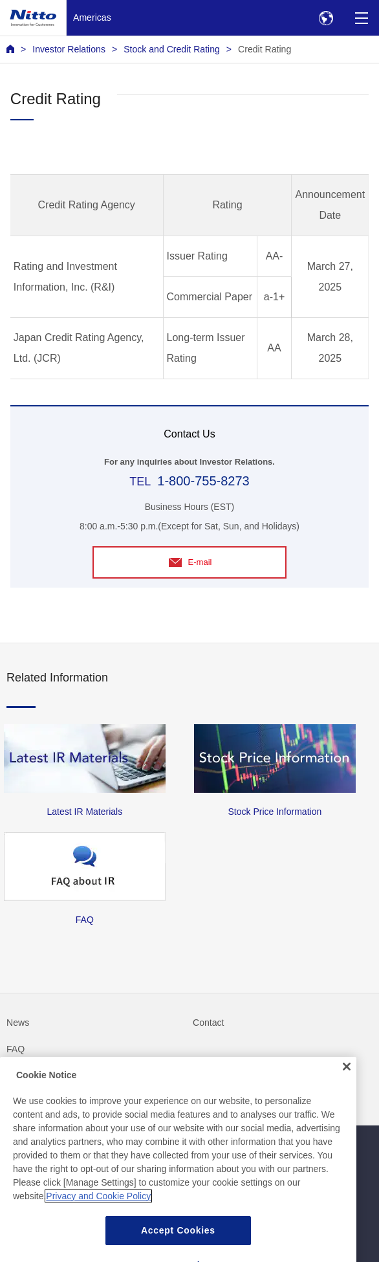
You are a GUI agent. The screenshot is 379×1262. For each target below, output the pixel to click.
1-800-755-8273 (203, 481)
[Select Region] (325, 18)
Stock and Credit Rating (172, 49)
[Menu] (361, 18)
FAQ (15, 1049)
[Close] (346, 1084)
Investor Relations (68, 49)
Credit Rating (264, 49)
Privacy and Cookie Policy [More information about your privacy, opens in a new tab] (98, 1214)
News (17, 1022)
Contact (208, 1022)
